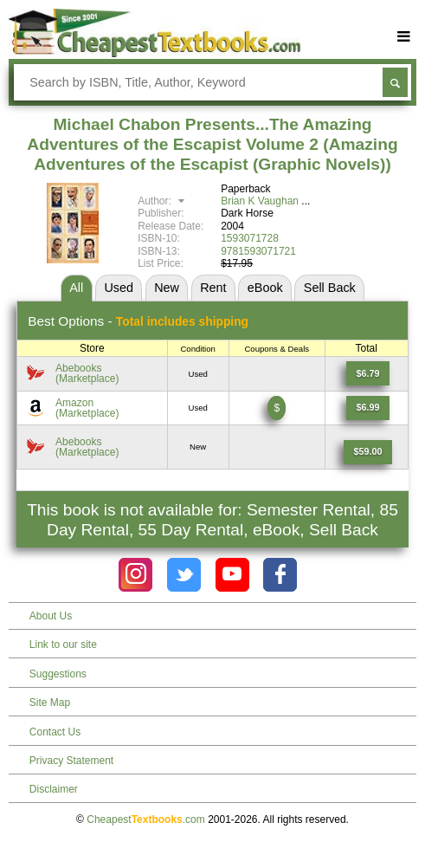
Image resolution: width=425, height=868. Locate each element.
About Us (50, 616)
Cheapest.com (146, 819)
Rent (213, 288)
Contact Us (54, 732)
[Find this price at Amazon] (368, 408)
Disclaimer (53, 789)
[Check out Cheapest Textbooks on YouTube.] (232, 575)
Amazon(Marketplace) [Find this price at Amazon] (87, 408)
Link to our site (63, 644)
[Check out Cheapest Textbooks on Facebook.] (280, 575)
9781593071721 (258, 251)
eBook (265, 288)
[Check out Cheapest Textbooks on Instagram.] (135, 575)
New (166, 288)
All (76, 288)
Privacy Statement (71, 761)
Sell (330, 288)
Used (118, 288)
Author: (163, 201)
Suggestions (58, 674)
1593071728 (250, 238)
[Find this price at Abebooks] (368, 373)
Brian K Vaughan (260, 201)
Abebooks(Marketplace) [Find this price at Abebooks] (87, 373)
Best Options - (138, 321)
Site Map (49, 702)
